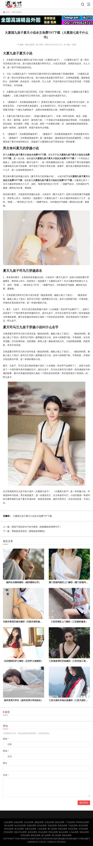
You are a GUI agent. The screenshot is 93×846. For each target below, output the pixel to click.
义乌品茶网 (73, 832)
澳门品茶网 (56, 835)
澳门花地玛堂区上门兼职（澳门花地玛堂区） (70, 582)
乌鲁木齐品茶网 (20, 832)
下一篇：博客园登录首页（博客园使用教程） (24, 531)
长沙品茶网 (28, 822)
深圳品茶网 (62, 829)
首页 (7, 12)
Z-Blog (42, 842)
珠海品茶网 (84, 832)
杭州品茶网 (41, 825)
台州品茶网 (83, 829)
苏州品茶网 (72, 829)
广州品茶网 (70, 822)
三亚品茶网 (41, 829)
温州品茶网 (32, 832)
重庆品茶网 (35, 835)
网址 (5, 763)
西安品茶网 (53, 832)
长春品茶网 (18, 822)
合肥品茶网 (31, 825)
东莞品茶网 (49, 822)
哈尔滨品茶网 (20, 825)
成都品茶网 (39, 822)
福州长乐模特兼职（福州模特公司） (23, 582)
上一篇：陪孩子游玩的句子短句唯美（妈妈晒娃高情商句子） (32, 527)
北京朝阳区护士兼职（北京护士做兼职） (23, 661)
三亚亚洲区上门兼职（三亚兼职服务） (69, 621)
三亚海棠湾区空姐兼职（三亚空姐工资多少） (70, 661)
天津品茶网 (8, 832)
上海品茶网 (8, 822)
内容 (6, 775)
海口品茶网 (9, 825)
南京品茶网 (83, 825)
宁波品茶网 (72, 825)
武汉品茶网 (42, 832)
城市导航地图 (59, 839)
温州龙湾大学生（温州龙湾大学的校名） (23, 700)
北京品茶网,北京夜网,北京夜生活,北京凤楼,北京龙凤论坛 (14, 4)
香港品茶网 (66, 835)
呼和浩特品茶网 (82, 822)
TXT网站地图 (82, 839)
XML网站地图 (71, 839)
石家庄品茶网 (30, 829)
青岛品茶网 (19, 829)
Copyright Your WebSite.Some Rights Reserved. (28, 839)
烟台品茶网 (63, 832)
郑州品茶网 (25, 835)
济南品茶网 (52, 825)
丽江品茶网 (46, 835)
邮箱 (6, 751)
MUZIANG (61, 842)
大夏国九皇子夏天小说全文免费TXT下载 (32, 516)
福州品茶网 (59, 822)
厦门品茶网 (52, 829)
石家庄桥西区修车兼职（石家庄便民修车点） (24, 621)
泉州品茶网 (9, 829)
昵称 (6, 739)
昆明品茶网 (62, 825)
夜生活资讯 (16, 12)
